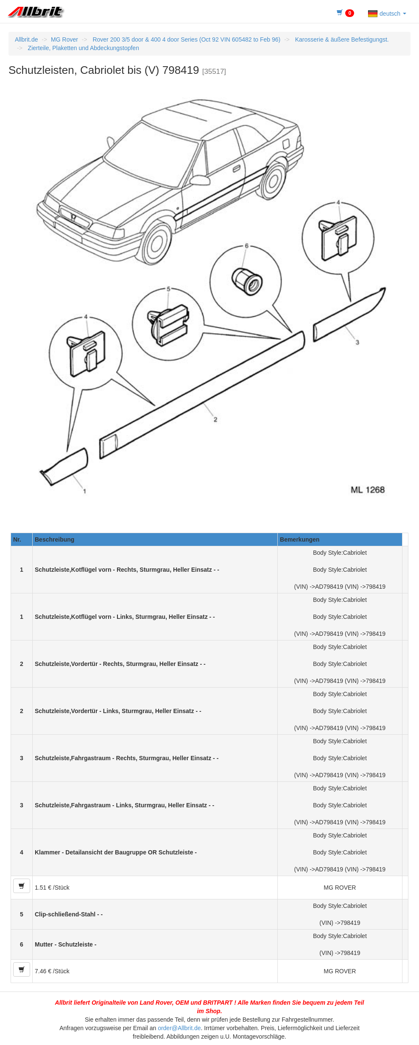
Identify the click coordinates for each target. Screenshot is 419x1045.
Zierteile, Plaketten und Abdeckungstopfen (82, 48)
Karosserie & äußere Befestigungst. (341, 39)
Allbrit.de (26, 39)
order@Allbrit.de (179, 1028)
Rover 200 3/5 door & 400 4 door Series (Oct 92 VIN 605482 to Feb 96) (186, 39)
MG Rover (64, 39)
